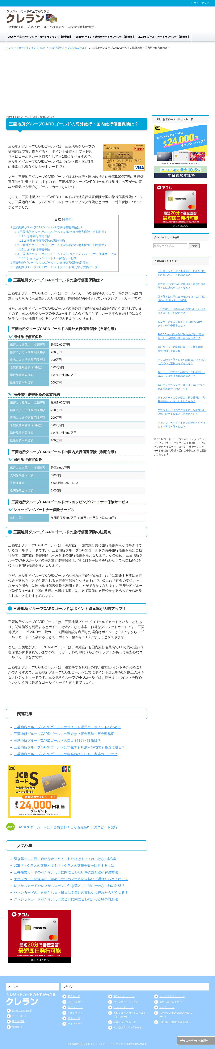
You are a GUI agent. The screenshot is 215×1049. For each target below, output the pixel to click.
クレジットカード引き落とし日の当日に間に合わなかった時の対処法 (66, 899)
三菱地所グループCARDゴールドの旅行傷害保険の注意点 (49, 262)
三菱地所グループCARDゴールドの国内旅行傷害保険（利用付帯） (61, 245)
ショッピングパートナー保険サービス (48, 258)
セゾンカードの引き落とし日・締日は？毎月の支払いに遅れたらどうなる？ (71, 892)
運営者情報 (18, 1021)
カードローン (19, 1015)
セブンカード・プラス (126, 1001)
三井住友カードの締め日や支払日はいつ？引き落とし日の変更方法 (182, 311)
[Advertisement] (107, 81)
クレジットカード (22, 1010)
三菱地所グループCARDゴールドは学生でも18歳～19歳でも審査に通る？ (69, 747)
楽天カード (74, 1018)
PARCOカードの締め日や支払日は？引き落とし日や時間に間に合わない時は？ (181, 336)
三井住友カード (76, 1001)
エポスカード (166, 1007)
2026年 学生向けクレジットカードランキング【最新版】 (40, 36)
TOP (25, 47)
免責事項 (17, 1026)
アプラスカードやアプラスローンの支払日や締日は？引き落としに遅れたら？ (182, 412)
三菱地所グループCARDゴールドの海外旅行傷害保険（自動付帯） (61, 231)
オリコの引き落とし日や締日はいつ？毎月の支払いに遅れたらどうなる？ (182, 361)
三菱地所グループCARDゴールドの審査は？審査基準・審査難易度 (64, 734)
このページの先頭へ (197, 1040)
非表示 (67, 219)
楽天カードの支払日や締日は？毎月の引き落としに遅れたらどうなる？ (182, 285)
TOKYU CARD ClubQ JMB (174, 1022)
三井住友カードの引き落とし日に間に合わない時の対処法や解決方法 (66, 872)
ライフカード (75, 1023)
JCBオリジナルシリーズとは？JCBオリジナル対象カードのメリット (181, 386)
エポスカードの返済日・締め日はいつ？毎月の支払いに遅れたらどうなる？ (71, 879)
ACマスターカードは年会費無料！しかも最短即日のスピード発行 (68, 827)
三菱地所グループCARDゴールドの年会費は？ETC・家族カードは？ (65, 754)
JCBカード (74, 996)
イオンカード (75, 1012)
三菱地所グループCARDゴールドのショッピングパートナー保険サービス (65, 254)
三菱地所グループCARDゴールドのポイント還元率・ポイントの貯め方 (67, 727)
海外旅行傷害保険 (34, 236)
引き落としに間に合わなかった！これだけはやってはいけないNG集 (65, 859)
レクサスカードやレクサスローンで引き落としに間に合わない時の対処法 (69, 886)
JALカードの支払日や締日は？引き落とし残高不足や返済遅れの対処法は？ (181, 374)
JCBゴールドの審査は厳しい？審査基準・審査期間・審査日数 (181, 349)
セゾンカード (75, 1007)
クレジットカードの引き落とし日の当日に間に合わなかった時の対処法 (182, 273)
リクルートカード (123, 1007)
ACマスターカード (124, 996)
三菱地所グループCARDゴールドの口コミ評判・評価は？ (57, 740)
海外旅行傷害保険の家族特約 (42, 240)
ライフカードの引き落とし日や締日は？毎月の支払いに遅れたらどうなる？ (182, 399)
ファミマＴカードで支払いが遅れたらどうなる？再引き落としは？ (182, 424)
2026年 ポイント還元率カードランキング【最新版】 (105, 36)
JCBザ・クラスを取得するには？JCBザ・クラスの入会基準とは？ (181, 323)
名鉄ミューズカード (124, 1022)
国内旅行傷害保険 (34, 249)
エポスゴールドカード (172, 1001)
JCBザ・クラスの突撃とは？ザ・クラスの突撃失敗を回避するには (64, 865)
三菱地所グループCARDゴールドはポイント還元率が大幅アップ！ (55, 267)
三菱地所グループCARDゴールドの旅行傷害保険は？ (46, 227)
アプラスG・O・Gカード (127, 1027)
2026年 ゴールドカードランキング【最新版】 (164, 36)
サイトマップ (201, 2)
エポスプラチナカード (172, 996)
